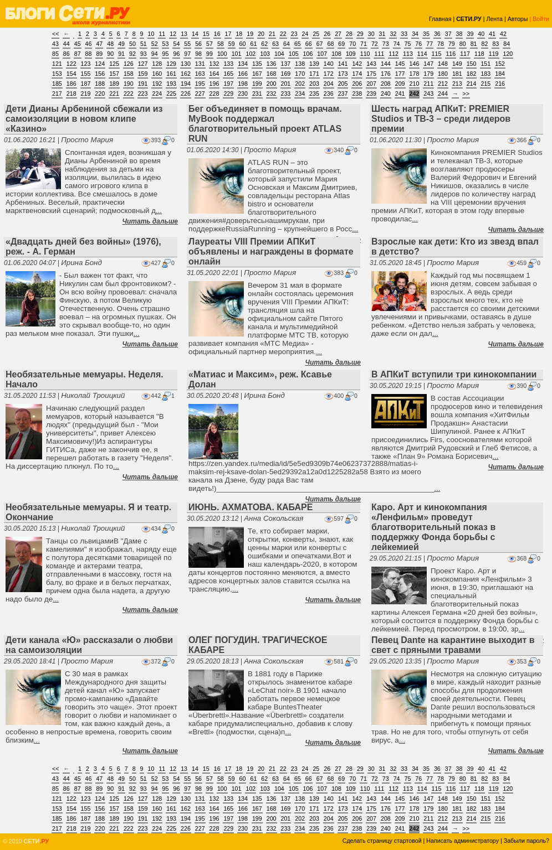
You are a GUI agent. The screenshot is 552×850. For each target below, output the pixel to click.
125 (114, 63)
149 (457, 63)
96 (176, 53)
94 (154, 53)
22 (283, 33)
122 (71, 63)
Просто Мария (87, 140)
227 (200, 93)
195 (200, 83)
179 (428, 73)
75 (408, 43)
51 (143, 43)
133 (228, 63)
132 (214, 63)
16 (217, 33)
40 (481, 33)
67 (319, 43)
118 (479, 53)
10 (151, 33)
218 (71, 93)
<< (55, 33)
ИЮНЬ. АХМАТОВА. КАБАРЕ (250, 507)
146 (415, 63)
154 (71, 73)
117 (465, 53)
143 (371, 63)
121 (57, 63)
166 (243, 73)
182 (472, 73)
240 (386, 93)
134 (243, 63)
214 (472, 83)
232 (272, 93)
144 (386, 63)
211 (428, 83)
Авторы (518, 18)
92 (132, 53)
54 (176, 43)
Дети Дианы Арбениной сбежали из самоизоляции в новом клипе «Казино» (84, 118)
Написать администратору (462, 840)
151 (485, 63)
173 (343, 73)
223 (143, 93)
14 (195, 33)
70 (352, 43)
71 (363, 43)
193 (171, 83)
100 (222, 53)
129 (171, 63)
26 (327, 33)
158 (129, 73)
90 (110, 53)
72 (374, 43)
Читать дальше (150, 221)
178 (415, 73)
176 (386, 73)
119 (494, 53)
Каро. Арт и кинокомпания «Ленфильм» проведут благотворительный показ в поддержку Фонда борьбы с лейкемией (433, 527)
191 (143, 83)
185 (57, 83)
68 (330, 43)
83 (495, 43)
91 (121, 53)
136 (272, 63)
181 (457, 73)
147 (428, 63)
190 (129, 83)
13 (184, 33)
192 (157, 83)
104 (279, 53)
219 (86, 93)
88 (88, 53)
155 (86, 73)
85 (55, 53)
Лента (494, 18)
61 (253, 43)
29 (360, 33)
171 (314, 73)
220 (100, 93)
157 (114, 73)
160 (157, 73)
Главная (440, 18)
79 (451, 43)
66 (308, 43)
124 (100, 63)
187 (86, 83)
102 (250, 53)
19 (250, 33)
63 (275, 43)
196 (214, 83)
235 (314, 93)
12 (173, 33)
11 (162, 33)
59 (231, 43)
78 (440, 43)
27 (338, 33)
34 (415, 33)
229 (228, 93)
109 (351, 53)
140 (329, 63)
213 (457, 83)
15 (206, 33)
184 (500, 73)
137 (286, 63)
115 (437, 53)
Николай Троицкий (93, 395)
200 (272, 83)
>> (466, 93)
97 (187, 53)
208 (386, 83)
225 (171, 93)
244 (443, 93)
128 (157, 63)
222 (129, 93)
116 (451, 53)
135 (257, 63)
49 (121, 43)
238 (357, 93)
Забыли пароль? (526, 840)
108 (336, 53)
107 (322, 53)
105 (294, 53)
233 (286, 93)
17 (228, 33)
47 (99, 43)
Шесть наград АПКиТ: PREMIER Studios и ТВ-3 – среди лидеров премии (440, 118)
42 (503, 33)
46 (88, 43)
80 (462, 43)
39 (470, 33)
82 (485, 43)
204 (329, 83)
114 (422, 53)
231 (257, 93)
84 (506, 43)
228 (214, 93)
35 (426, 33)
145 (400, 63)
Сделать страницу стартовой (382, 840)
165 (228, 73)
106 (308, 53)
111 (379, 53)
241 (400, 93)
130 (186, 63)
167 (257, 73)
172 (329, 73)
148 (443, 63)
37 (448, 33)
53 (165, 43)
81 (474, 43)
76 (418, 43)
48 (110, 43)
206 (357, 83)
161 (171, 73)
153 (57, 73)
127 (143, 63)
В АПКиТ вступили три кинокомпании (453, 374)
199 (257, 83)
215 (485, 83)
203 (314, 83)
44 (66, 43)
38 (459, 33)
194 (186, 83)
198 (243, 83)
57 (209, 43)
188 (100, 83)
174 (357, 73)
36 (437, 33)
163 (200, 73)
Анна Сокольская (273, 518)
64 (286, 43)
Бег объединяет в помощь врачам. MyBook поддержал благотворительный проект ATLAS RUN (265, 123)
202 (300, 83)
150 (472, 63)
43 (55, 43)
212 (443, 83)
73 (385, 43)
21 (272, 33)
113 (408, 53)
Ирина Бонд (81, 262)
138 (300, 63)
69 (341, 43)
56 (198, 43)
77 (429, 43)
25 (316, 33)
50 (132, 43)
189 (114, 83)
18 (239, 33)
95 (165, 53)
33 (404, 33)
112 (393, 53)
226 (186, 93)
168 (272, 73)
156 (100, 73)
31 (382, 33)
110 (365, 53)
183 (485, 73)
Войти (541, 18)
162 (186, 73)
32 (393, 33)
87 (77, 53)
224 (157, 93)
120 (508, 53)
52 (154, 43)
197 (228, 83)
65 (297, 43)
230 (243, 93)
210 (415, 83)
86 (66, 53)
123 (86, 63)
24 (305, 33)
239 (371, 93)
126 (129, 63)
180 (443, 73)
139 (314, 63)
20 (261, 33)
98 (198, 53)
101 (237, 53)
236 (329, 93)
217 (57, 93)
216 (500, 83)
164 (214, 73)
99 (209, 53)
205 (343, 83)
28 (349, 33)
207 (371, 83)
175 (371, 73)
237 (343, 93)
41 (492, 33)
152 (500, 63)
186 (71, 83)
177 (400, 73)
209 (400, 83)
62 (264, 43)
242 (415, 93)
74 (396, 43)
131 (200, 63)
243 (428, 93)
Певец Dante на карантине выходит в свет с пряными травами (453, 645)
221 (114, 93)
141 (343, 63)
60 (242, 43)
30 (371, 33)
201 (286, 83)
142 (357, 63)
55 (187, 43)
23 (294, 33)
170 (300, 73)
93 (143, 53)
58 (220, 43)
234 (300, 93)
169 (286, 73)
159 (143, 73)
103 (265, 53)
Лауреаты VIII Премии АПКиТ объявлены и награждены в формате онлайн (271, 251)
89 (99, 53)
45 (77, 43)
